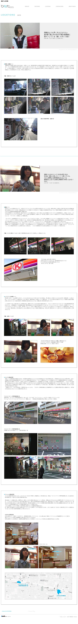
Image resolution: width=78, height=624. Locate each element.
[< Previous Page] (31, 611)
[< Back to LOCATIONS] (7, 611)
